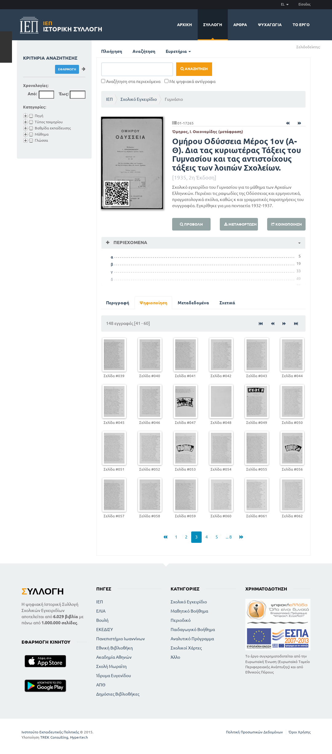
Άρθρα (240, 24)
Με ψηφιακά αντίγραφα (189, 81)
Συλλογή (212, 24)
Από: (32, 93)
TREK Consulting (54, 737)
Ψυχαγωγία (270, 24)
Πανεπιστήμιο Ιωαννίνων (120, 638)
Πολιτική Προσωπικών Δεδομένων (254, 732)
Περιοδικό (181, 620)
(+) (323, 46)
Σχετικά (227, 302)
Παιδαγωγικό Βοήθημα (193, 629)
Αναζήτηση (143, 51)
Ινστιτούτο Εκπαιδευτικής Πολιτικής (50, 732)
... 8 (229, 537)
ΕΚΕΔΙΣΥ (104, 629)
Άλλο (175, 657)
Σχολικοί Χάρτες (186, 647)
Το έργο (301, 24)
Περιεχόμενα (129, 242)
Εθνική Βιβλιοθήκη (114, 647)
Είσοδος (304, 4)
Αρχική (184, 24)
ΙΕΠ (109, 99)
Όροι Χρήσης (299, 732)
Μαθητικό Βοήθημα (189, 611)
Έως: (64, 93)
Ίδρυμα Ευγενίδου (113, 675)
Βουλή (102, 620)
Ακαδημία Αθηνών (114, 657)
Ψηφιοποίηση (153, 302)
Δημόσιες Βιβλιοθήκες (117, 694)
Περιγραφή (117, 302)
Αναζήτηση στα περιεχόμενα (130, 81)
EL (285, 4)
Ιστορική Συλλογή (72, 25)
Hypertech (79, 737)
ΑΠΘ (100, 684)
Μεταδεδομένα (193, 302)
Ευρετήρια (178, 51)
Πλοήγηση (111, 51)
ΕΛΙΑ (100, 611)
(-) (327, 46)
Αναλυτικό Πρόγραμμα (192, 638)
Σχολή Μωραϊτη (111, 666)
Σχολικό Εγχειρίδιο (139, 99)
